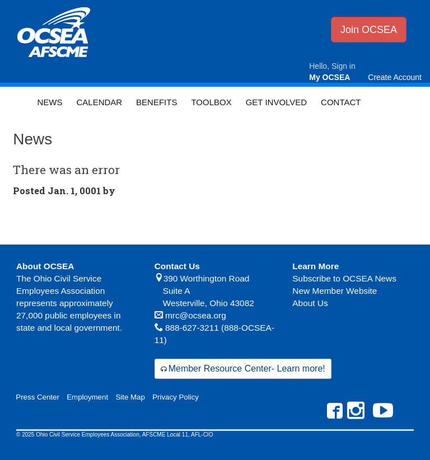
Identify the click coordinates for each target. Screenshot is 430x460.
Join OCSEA (368, 29)
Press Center (37, 397)
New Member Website (334, 290)
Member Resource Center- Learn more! (247, 368)
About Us (310, 303)
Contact (341, 102)
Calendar (99, 102)
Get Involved (276, 102)
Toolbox (211, 102)
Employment (87, 397)
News (49, 102)
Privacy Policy (175, 397)
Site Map (129, 397)
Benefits (156, 102)
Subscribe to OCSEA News (344, 278)
